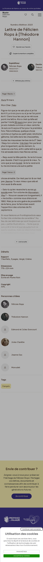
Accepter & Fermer (22, 556)
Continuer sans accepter (31, 529)
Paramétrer (21, 552)
